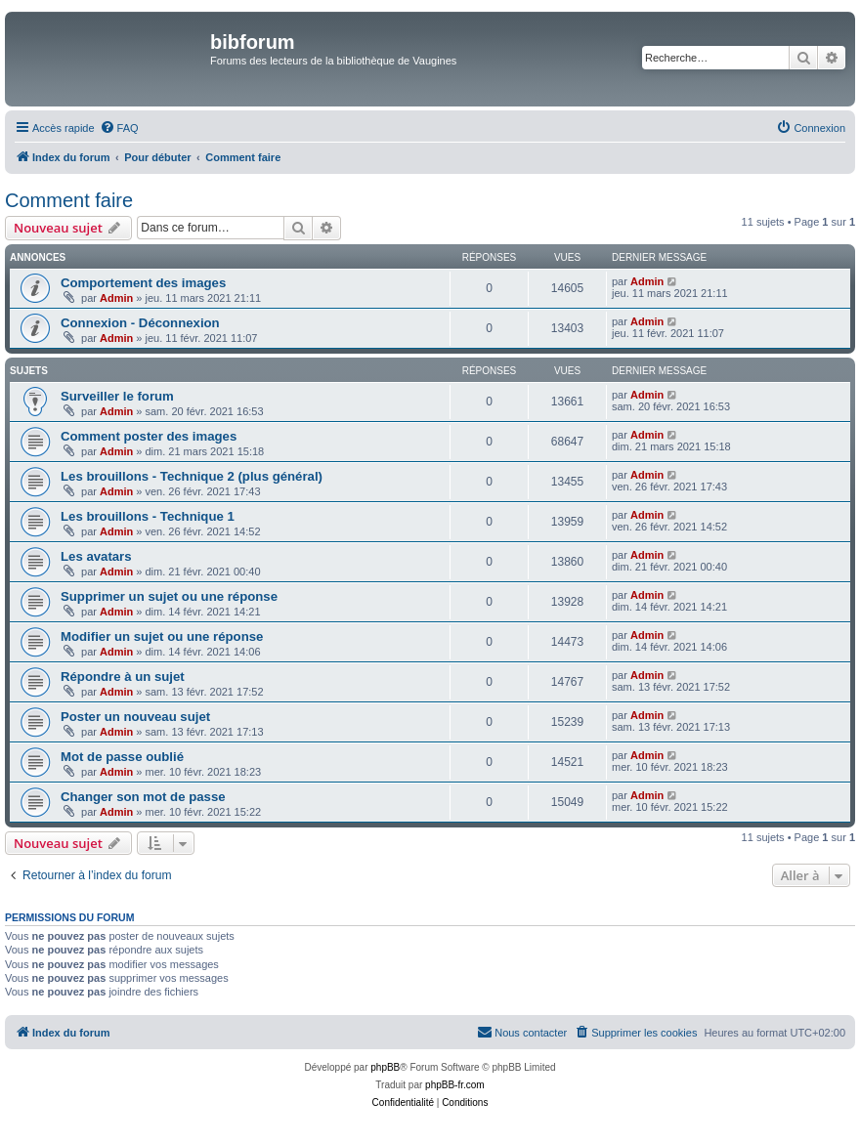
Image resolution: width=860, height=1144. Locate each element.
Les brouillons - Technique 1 (148, 516)
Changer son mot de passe (143, 796)
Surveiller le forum (117, 396)
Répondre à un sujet (123, 676)
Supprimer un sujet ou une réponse (169, 596)
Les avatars (96, 556)
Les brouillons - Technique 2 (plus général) (191, 476)
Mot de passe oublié (122, 756)
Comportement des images (143, 282)
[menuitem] (119, 128)
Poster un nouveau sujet (135, 716)
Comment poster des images (148, 436)
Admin (116, 298)
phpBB (385, 1067)
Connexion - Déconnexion (140, 323)
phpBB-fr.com (455, 1085)
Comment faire (69, 200)
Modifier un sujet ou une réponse (162, 636)
